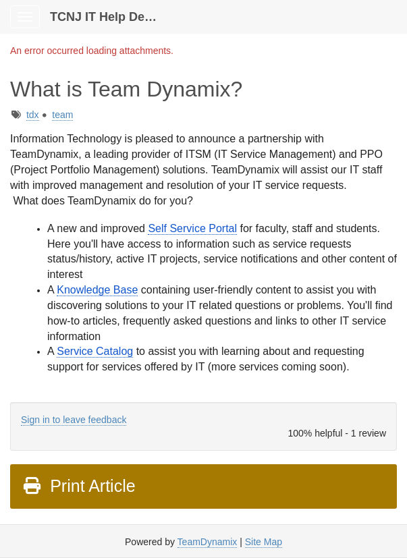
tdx (32, 114)
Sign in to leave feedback (73, 419)
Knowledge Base (97, 290)
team (62, 114)
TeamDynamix (208, 541)
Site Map (263, 541)
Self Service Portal (192, 228)
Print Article (79, 485)
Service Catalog (95, 351)
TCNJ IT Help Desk (104, 17)
